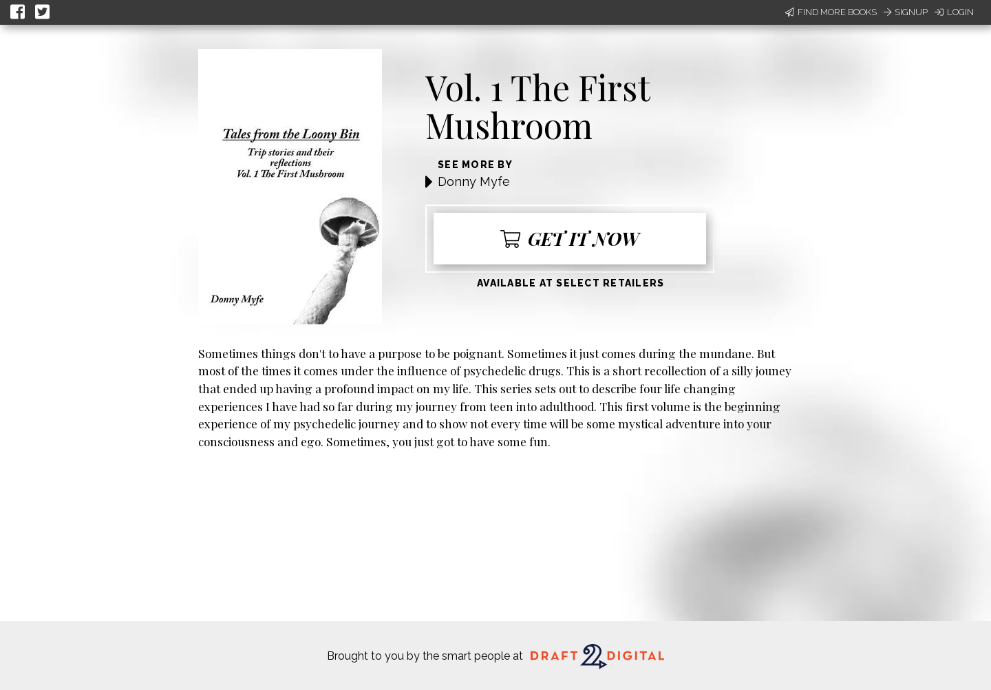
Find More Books (831, 12)
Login (954, 12)
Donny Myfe (474, 181)
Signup (906, 12)
